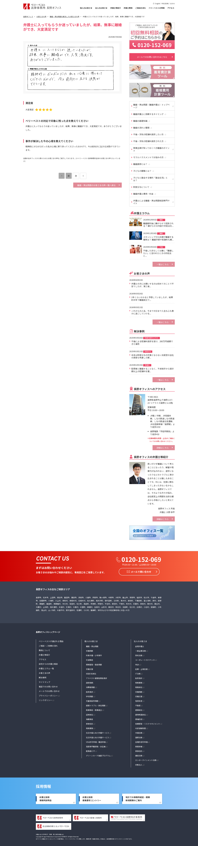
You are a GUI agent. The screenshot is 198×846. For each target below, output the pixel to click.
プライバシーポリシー (48, 695)
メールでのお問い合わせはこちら (152, 56)
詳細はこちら (163, 447)
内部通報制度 (140, 728)
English (157, 3)
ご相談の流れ (140, 8)
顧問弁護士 (139, 646)
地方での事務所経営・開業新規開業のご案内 (138, 798)
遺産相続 (89, 682)
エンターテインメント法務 (145, 760)
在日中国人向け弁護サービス (97, 732)
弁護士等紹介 (115, 8)
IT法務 (138, 673)
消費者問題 (90, 687)
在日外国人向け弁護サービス (97, 737)
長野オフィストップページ (48, 631)
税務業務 (89, 728)
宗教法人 (138, 764)
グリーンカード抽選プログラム (98, 755)
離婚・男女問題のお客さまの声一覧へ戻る (96, 185)
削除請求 (89, 691)
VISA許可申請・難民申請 (96, 741)
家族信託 (89, 723)
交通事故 (89, 659)
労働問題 (89, 650)
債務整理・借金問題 (94, 664)
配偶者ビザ (90, 750)
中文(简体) (165, 3)
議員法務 (138, 755)
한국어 (172, 3)
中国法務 (138, 732)
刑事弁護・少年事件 (94, 655)
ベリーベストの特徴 (157, 8)
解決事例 (42, 677)
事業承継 (138, 746)
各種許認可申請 (141, 741)
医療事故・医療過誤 (94, 710)
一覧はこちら (163, 264)
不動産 (138, 705)
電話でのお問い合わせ (48, 686)
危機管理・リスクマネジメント (147, 723)
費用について (44, 650)
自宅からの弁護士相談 (48, 663)
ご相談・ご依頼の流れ (48, 645)
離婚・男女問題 (92, 646)
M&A (137, 664)
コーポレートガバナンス (145, 659)
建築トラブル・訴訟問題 (95, 705)
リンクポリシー (45, 699)
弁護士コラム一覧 (46, 668)
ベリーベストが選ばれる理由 (51, 641)
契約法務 (138, 655)
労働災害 (89, 668)
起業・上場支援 (141, 668)
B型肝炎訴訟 (91, 673)
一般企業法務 (140, 650)
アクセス (170, 8)
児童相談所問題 (92, 700)
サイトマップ (44, 681)
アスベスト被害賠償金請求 (96, 678)
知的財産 (138, 700)
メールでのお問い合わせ (49, 690)
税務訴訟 (138, 687)
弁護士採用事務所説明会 (45, 798)
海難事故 (89, 719)
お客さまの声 (44, 672)
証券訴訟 (89, 714)
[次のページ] (83, 176)
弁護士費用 (128, 8)
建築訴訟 (138, 710)
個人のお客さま (86, 8)
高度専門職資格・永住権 (95, 746)
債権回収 (138, 719)
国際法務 (138, 737)
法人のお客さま (101, 8)
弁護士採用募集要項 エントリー (91, 798)
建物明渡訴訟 (140, 714)
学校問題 (89, 696)
